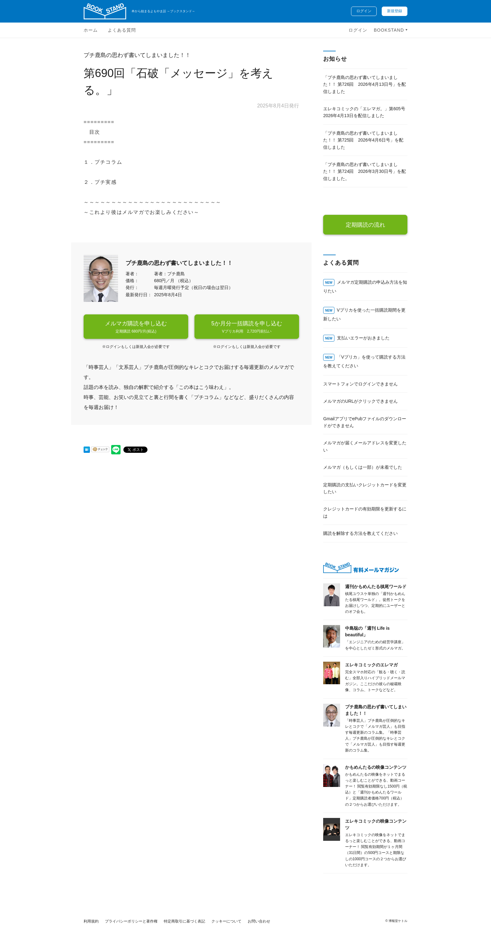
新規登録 (394, 11)
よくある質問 (122, 30)
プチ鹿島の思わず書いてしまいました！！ (137, 55)
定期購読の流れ (365, 225)
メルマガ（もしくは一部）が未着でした (362, 467)
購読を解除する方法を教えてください (360, 533)
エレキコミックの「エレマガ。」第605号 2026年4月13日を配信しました (364, 112)
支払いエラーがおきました (363, 337)
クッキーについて (226, 921)
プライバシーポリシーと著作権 (131, 921)
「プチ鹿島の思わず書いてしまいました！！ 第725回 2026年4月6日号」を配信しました (363, 140)
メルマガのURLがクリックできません (360, 401)
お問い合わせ (259, 921)
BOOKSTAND (390, 30)
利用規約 (91, 921)
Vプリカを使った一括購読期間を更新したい (364, 314)
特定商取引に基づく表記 (184, 921)
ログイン (363, 11)
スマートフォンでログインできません (360, 383)
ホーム (91, 30)
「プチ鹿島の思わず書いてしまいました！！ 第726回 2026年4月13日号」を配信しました (364, 84)
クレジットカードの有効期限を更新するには (364, 512)
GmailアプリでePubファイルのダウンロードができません (364, 422)
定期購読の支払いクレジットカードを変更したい (364, 488)
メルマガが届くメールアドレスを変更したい (364, 446)
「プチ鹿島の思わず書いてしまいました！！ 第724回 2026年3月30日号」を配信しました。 (364, 171)
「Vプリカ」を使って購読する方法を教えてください (364, 361)
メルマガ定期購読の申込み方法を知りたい (365, 286)
